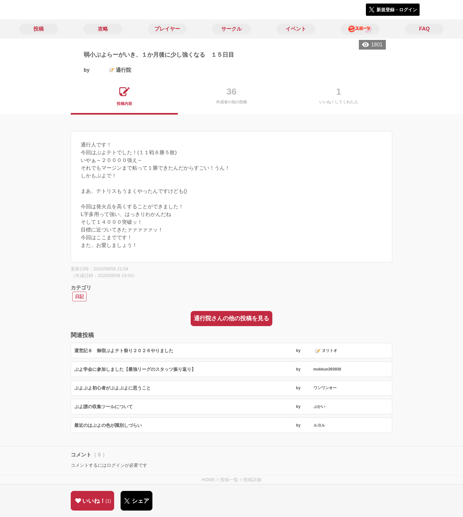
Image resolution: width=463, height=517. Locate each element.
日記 (79, 296)
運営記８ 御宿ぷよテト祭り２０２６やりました (123, 350)
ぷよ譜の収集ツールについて (103, 406)
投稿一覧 (229, 479)
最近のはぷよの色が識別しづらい (108, 425)
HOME (208, 479)
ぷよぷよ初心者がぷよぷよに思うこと (112, 387)
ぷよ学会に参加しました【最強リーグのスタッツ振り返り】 (135, 369)
